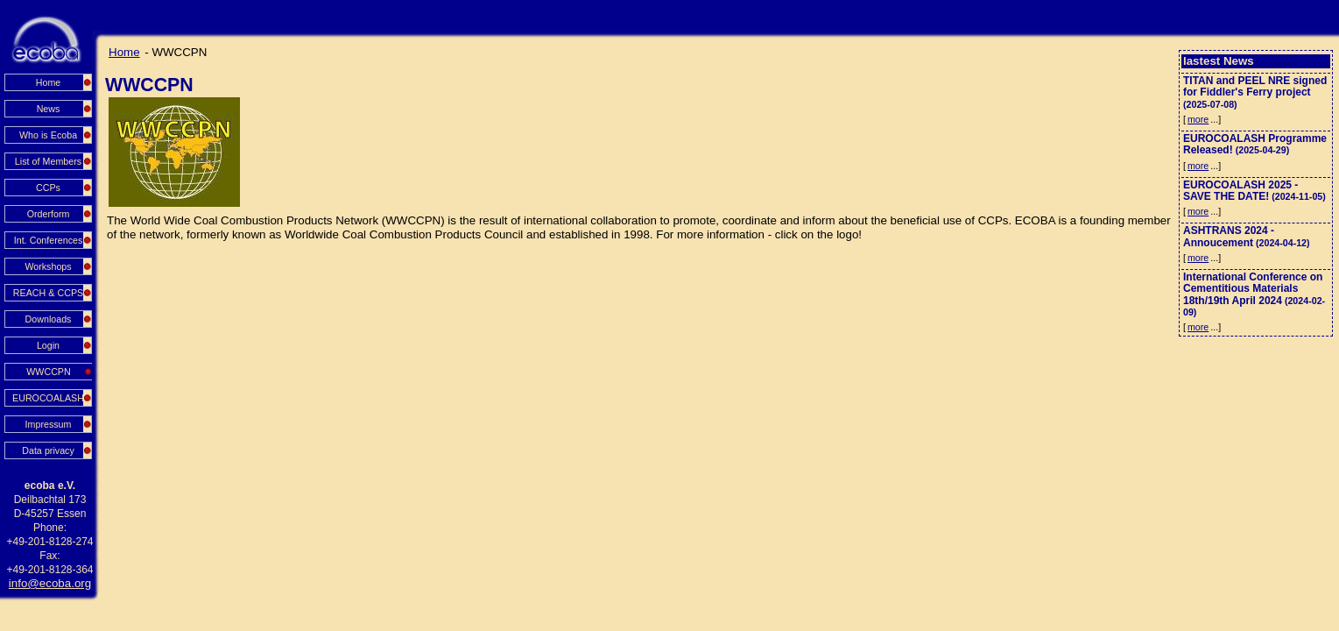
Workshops (48, 266)
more (1198, 119)
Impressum (48, 424)
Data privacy (48, 450)
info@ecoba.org (50, 583)
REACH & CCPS (48, 292)
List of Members (48, 161)
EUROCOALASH (48, 398)
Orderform (48, 214)
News (48, 108)
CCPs (48, 187)
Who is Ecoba (48, 135)
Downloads (48, 319)
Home (48, 82)
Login (48, 345)
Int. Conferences (48, 240)
